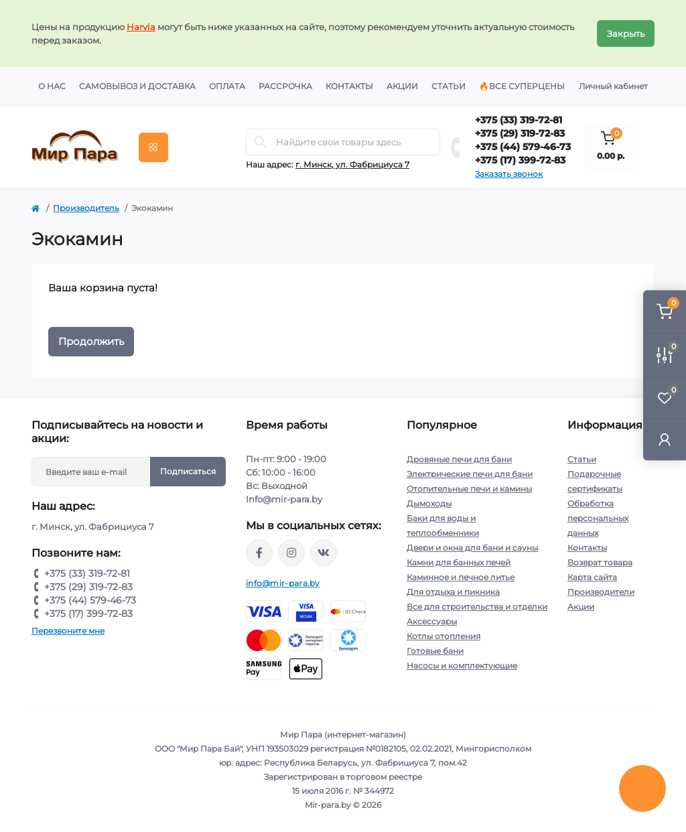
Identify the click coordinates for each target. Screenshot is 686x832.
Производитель (86, 208)
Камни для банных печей (458, 562)
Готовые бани (435, 651)
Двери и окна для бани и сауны (472, 548)
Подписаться (188, 471)
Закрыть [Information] (625, 33)
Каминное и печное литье (460, 577)
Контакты (349, 86)
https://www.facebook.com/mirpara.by (259, 552)
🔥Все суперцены (522, 86)
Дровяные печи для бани (459, 459)
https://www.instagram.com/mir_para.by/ (291, 552)
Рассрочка (285, 86)
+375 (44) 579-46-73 (523, 147)
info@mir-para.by (283, 583)
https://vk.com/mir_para (324, 552)
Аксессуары (432, 621)
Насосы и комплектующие (462, 666)
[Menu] (153, 147)
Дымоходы (429, 503)
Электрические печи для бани (470, 474)
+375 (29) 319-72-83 (520, 133)
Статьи (448, 86)
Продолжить (91, 341)
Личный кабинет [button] (613, 86)
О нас (52, 86)
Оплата (227, 86)
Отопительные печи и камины (469, 489)
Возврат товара (599, 562)
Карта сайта (592, 577)
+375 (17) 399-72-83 (520, 160)
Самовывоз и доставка (137, 86)
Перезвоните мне (68, 631)
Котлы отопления (443, 636)
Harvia (141, 26)
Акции (402, 86)
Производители (600, 592)
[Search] (260, 142)
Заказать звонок (509, 174)
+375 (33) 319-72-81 (518, 120)
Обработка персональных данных (597, 518)
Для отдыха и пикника (453, 592)
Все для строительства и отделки (477, 607)
